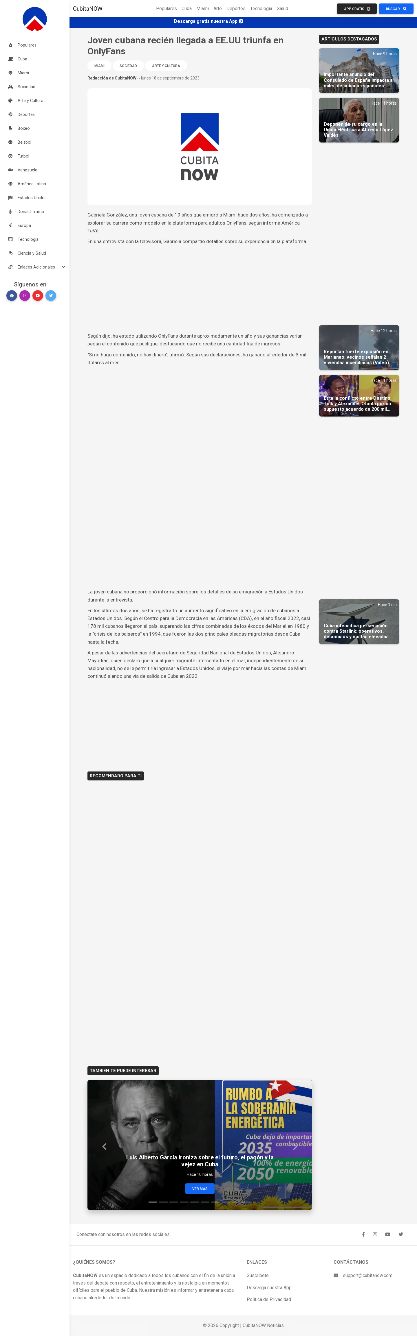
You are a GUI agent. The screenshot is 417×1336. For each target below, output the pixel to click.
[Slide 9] (236, 1202)
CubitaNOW (88, 8)
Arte (217, 8)
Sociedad (128, 66)
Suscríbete (258, 1275)
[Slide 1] (153, 1202)
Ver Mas (200, 1189)
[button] (35, 267)
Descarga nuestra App (269, 1287)
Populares (166, 8)
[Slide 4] (184, 1202)
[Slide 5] (194, 1202)
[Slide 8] (226, 1202)
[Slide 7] (215, 1202)
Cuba (187, 8)
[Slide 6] (205, 1202)
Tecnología (261, 8)
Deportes (236, 8)
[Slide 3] (173, 1202)
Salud (282, 8)
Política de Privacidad (269, 1299)
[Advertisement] (199, 288)
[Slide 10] (246, 1202)
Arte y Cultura (166, 66)
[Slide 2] (163, 1202)
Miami (202, 8)
